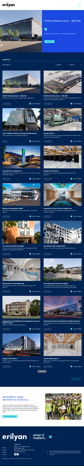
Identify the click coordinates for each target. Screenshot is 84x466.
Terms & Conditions (22, 458)
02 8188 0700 (21, 451)
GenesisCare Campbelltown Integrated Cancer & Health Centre (21, 324)
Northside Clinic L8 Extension (54, 248)
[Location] (61, 65)
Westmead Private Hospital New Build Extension (62, 323)
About (4, 447)
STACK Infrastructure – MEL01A (14, 98)
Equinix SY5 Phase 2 (51, 173)
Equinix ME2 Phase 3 (51, 360)
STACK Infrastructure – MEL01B (56, 98)
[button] (42, 373)
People (4, 450)
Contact (4, 454)
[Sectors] (75, 65)
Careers (4, 452)
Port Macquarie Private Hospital (56, 285)
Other (4, 143)
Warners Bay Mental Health (12, 210)
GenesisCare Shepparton (12, 173)
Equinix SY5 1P (49, 135)
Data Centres (6, 105)
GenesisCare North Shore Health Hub (58, 210)
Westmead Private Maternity (13, 285)
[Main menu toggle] (80, 5)
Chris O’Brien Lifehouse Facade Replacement (19, 135)
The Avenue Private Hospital (13, 248)
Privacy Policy (29, 458)
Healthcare (6, 180)
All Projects (7, 65)
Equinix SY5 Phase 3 (10, 360)
